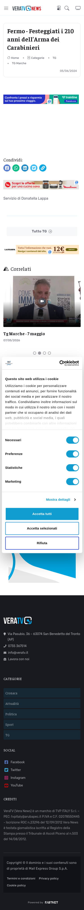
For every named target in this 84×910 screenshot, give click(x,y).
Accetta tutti (42, 514)
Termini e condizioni (21, 878)
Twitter (12, 770)
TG (54, 58)
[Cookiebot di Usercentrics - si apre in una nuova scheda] (60, 363)
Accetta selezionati (42, 528)
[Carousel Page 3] (44, 353)
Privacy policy (49, 878)
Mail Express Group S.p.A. (48, 869)
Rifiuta (42, 543)
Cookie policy (16, 885)
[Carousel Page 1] (34, 353)
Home (13, 58)
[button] (70, 8)
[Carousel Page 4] (49, 353)
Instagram (15, 778)
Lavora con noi (16, 659)
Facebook (14, 762)
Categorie (35, 58)
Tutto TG (42, 231)
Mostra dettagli (58, 499)
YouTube (13, 786)
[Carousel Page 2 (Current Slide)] (39, 353)
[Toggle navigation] (6, 8)
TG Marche (19, 63)
